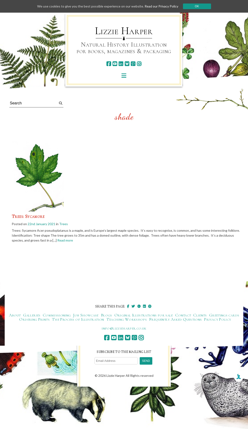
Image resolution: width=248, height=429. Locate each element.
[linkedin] (121, 64)
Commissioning (57, 315)
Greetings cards (224, 315)
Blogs (106, 315)
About (15, 315)
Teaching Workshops (126, 319)
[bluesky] (127, 64)
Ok (197, 6)
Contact (183, 315)
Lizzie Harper (124, 31)
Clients (200, 315)
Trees (63, 224)
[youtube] (115, 64)
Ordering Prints (34, 319)
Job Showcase (85, 315)
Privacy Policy (217, 319)
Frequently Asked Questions (175, 319)
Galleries (31, 315)
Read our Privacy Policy (161, 6)
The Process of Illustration (78, 319)
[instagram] (139, 64)
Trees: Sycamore (28, 216)
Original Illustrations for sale (143, 315)
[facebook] (108, 64)
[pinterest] (133, 64)
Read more (65, 240)
